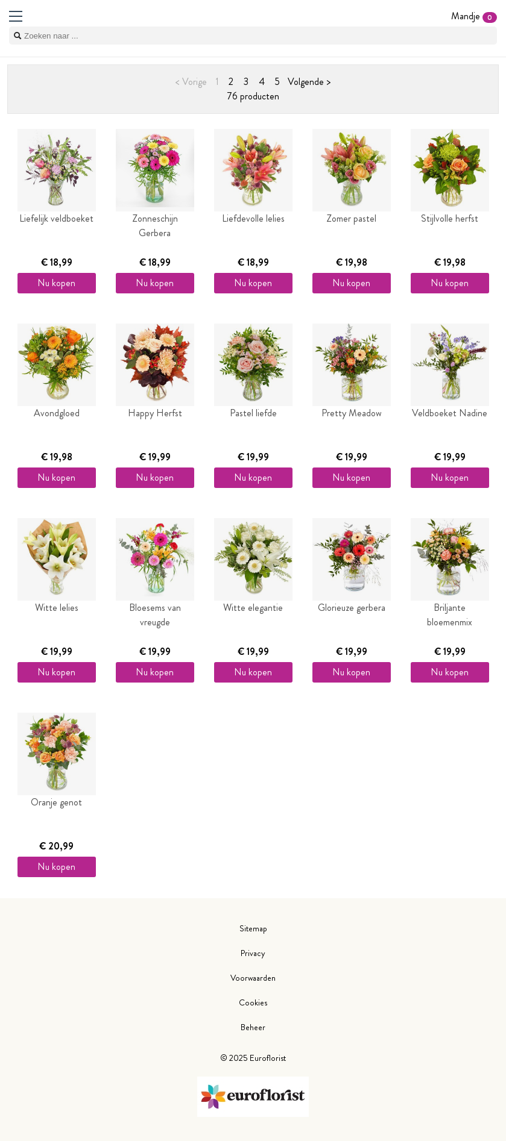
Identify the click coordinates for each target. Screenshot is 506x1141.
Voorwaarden (253, 978)
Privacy (253, 953)
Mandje (474, 16)
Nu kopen (56, 283)
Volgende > (309, 82)
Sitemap (253, 928)
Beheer (253, 1027)
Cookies (253, 1002)
